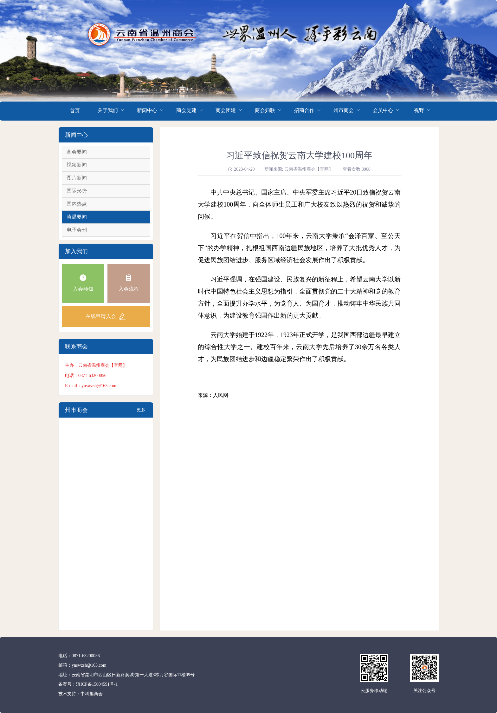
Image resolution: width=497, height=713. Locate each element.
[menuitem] (74, 111)
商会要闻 (77, 152)
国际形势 (77, 191)
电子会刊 (77, 230)
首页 (75, 110)
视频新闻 (77, 165)
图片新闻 (77, 178)
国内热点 (77, 204)
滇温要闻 (77, 217)
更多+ (141, 412)
